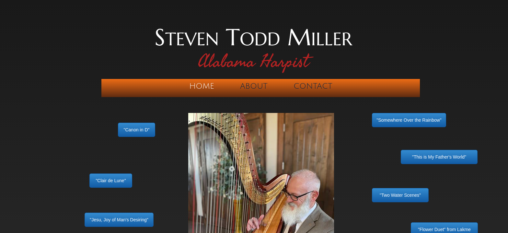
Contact (313, 86)
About (254, 86)
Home (201, 86)
